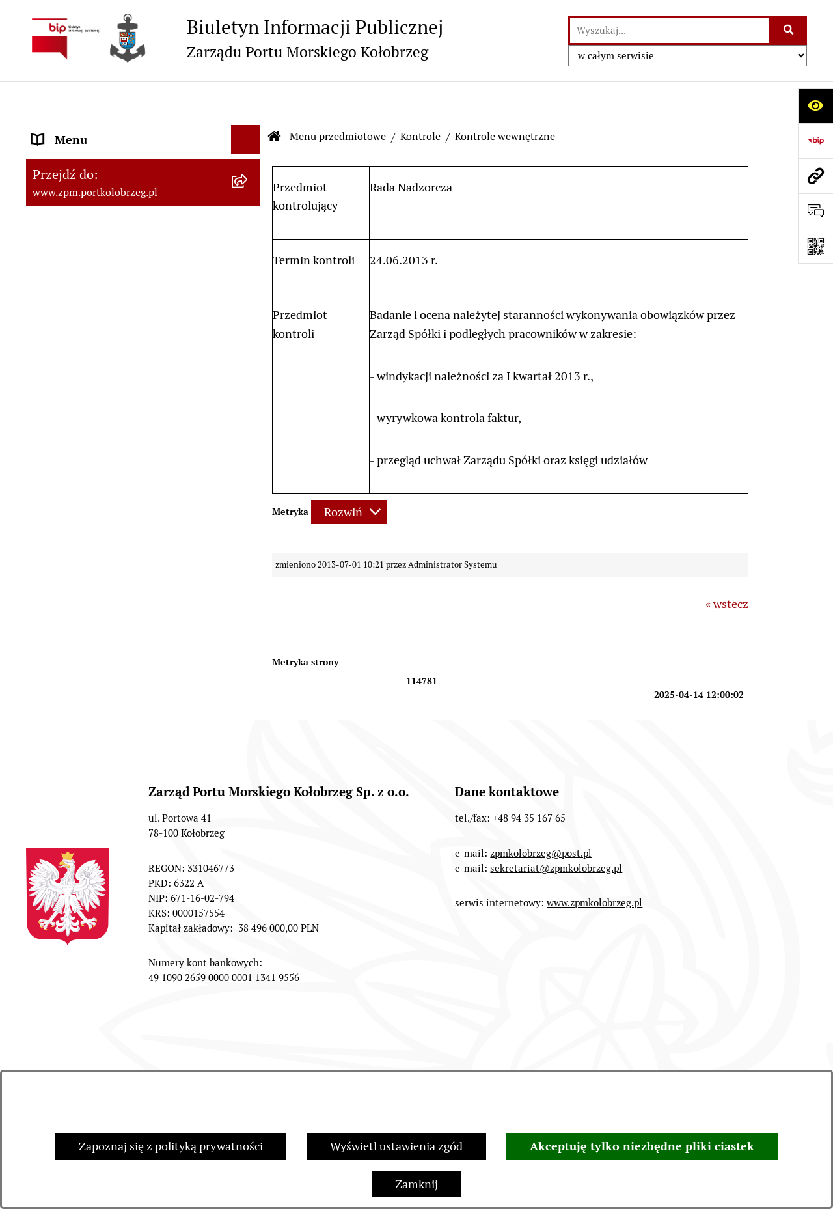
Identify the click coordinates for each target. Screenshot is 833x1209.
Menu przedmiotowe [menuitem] (85, 159)
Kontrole (420, 97)
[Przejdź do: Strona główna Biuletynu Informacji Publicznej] (274, 97)
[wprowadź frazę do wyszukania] (669, 30)
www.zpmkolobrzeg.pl (594, 976)
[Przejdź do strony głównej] (234, 38)
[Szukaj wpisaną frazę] (789, 30)
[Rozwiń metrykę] (349, 473)
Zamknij (416, 1183)
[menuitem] (143, 197)
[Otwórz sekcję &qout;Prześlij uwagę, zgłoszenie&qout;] (815, 211)
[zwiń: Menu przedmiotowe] (248, 159)
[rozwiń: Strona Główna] (248, 130)
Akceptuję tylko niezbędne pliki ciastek (642, 1146)
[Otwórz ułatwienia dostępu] (815, 105)
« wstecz (726, 564)
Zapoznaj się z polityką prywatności (171, 1146)
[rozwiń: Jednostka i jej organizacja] (248, 196)
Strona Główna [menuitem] (70, 129)
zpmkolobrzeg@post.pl (541, 926)
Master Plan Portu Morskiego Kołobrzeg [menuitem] (107, 688)
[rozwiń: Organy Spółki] (248, 234)
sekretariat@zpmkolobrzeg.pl (556, 941)
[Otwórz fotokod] (815, 246)
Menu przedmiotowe (338, 97)
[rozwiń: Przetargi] (248, 272)
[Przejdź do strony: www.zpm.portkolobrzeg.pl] (815, 175)
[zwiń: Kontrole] (248, 554)
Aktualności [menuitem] (62, 726)
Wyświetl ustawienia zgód (396, 1146)
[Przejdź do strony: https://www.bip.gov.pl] (815, 140)
